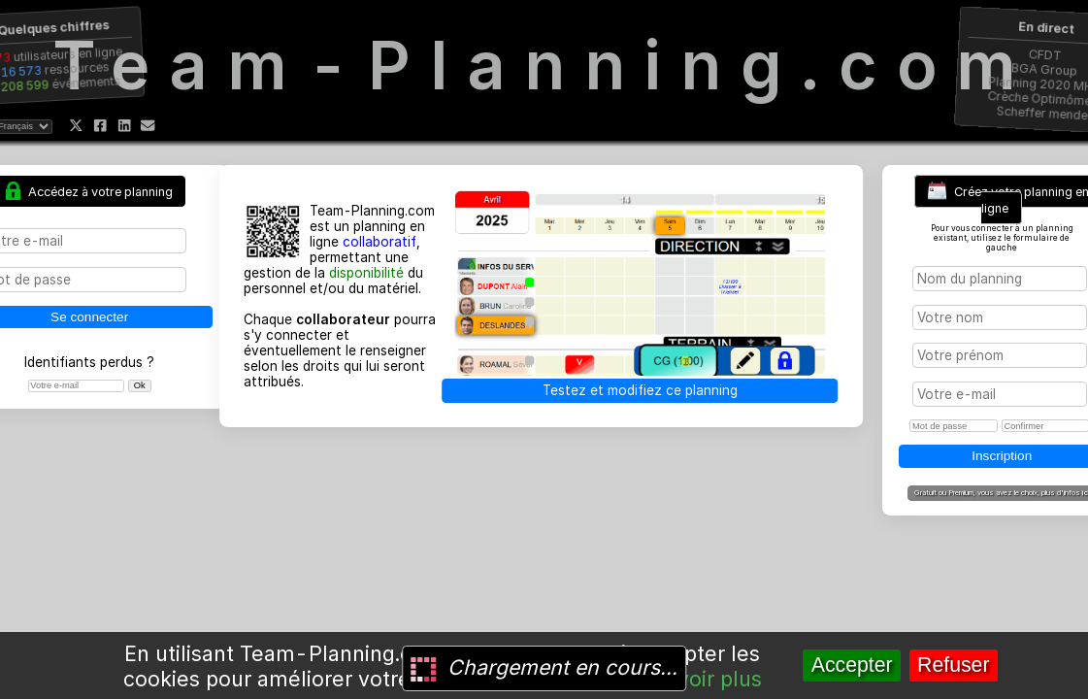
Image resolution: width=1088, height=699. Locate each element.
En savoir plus (693, 678)
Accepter (852, 665)
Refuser (953, 665)
